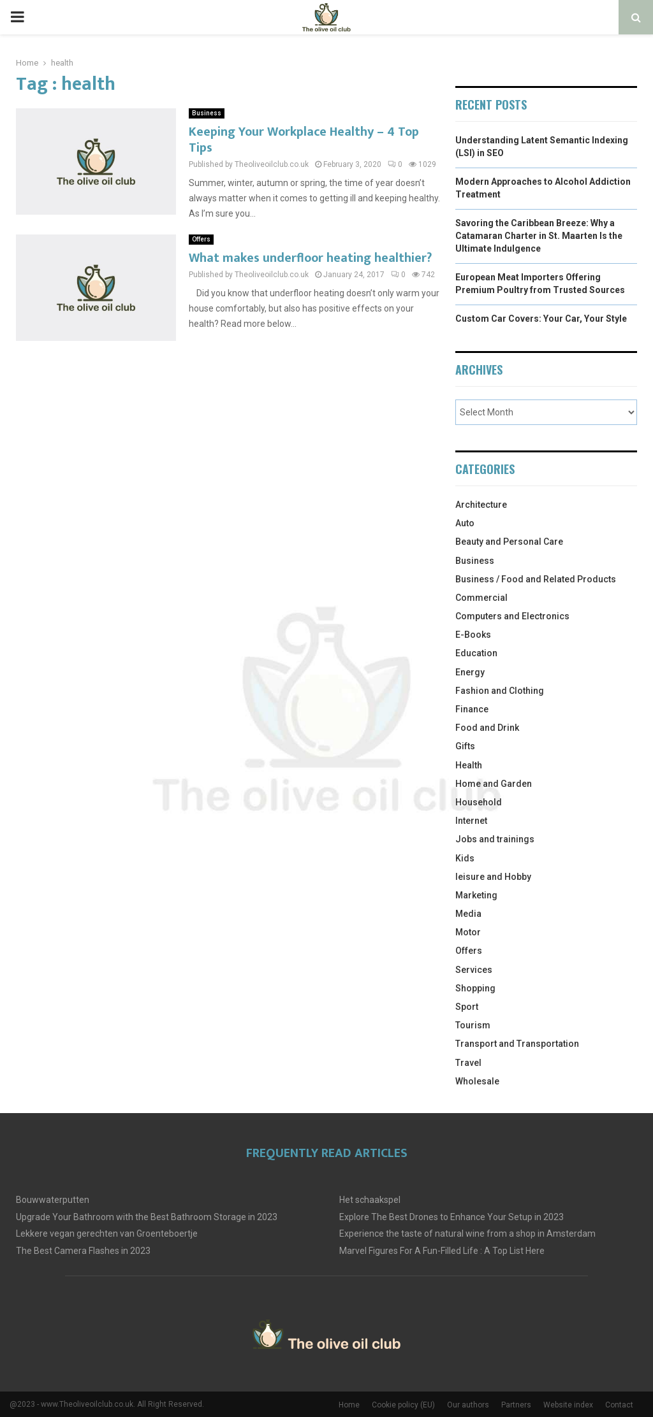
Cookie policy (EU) (403, 1404)
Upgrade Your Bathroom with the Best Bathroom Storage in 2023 (146, 1217)
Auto (464, 523)
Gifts (465, 746)
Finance (471, 709)
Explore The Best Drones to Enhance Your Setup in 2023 (451, 1217)
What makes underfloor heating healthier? (310, 258)
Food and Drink (487, 728)
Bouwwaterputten (52, 1200)
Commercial (481, 598)
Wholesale (477, 1081)
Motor (468, 932)
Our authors (468, 1404)
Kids (464, 858)
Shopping (475, 988)
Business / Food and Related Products (535, 579)
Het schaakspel (369, 1200)
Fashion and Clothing (499, 691)
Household (478, 802)
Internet (471, 821)
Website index (568, 1404)
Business (206, 113)
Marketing (476, 895)
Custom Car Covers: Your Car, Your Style (541, 318)
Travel (468, 1063)
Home (349, 1404)
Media (468, 914)
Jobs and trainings (494, 839)
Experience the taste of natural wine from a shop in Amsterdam (467, 1233)
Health (468, 765)
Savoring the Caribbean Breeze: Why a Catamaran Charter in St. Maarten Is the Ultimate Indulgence (538, 235)
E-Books (473, 634)
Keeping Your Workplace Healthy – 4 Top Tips (304, 140)
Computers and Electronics (512, 616)
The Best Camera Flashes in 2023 (83, 1251)
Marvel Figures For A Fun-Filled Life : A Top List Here (442, 1251)
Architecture (481, 505)
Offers (201, 239)
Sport (466, 1007)
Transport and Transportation (517, 1044)
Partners (516, 1404)
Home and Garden (493, 784)
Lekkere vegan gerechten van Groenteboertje (107, 1233)
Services (473, 970)
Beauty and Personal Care (509, 541)
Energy (470, 672)
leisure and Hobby (493, 877)
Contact (619, 1404)
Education (476, 653)
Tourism (472, 1025)
